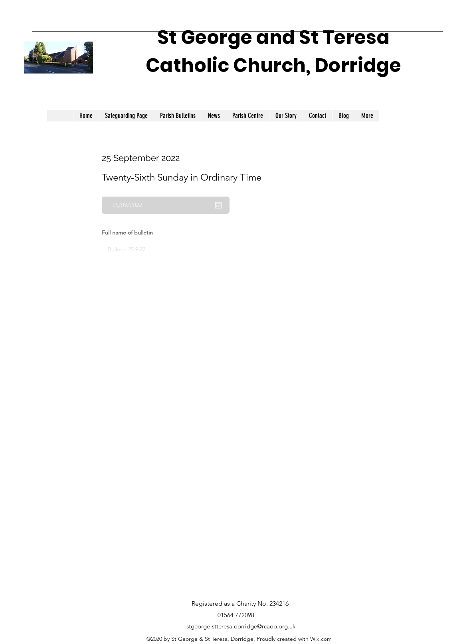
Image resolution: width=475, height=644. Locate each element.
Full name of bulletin (127, 232)
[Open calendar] (218, 205)
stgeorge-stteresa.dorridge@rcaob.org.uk (240, 626)
